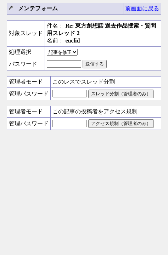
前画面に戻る (142, 8)
